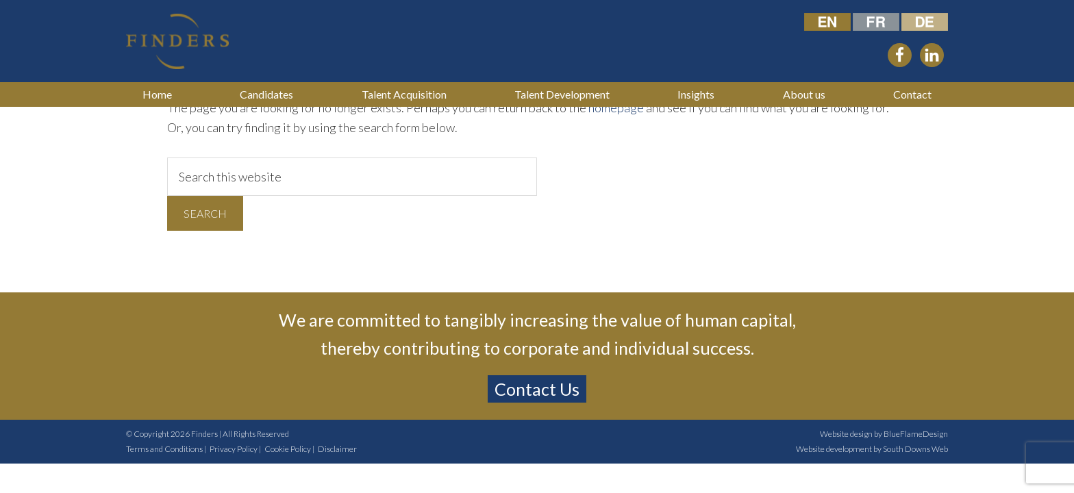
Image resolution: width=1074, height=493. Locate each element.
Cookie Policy (287, 449)
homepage (616, 107)
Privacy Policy (234, 449)
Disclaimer (337, 449)
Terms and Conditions (164, 449)
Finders (204, 434)
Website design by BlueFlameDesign (884, 434)
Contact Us (537, 389)
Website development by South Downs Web (872, 449)
